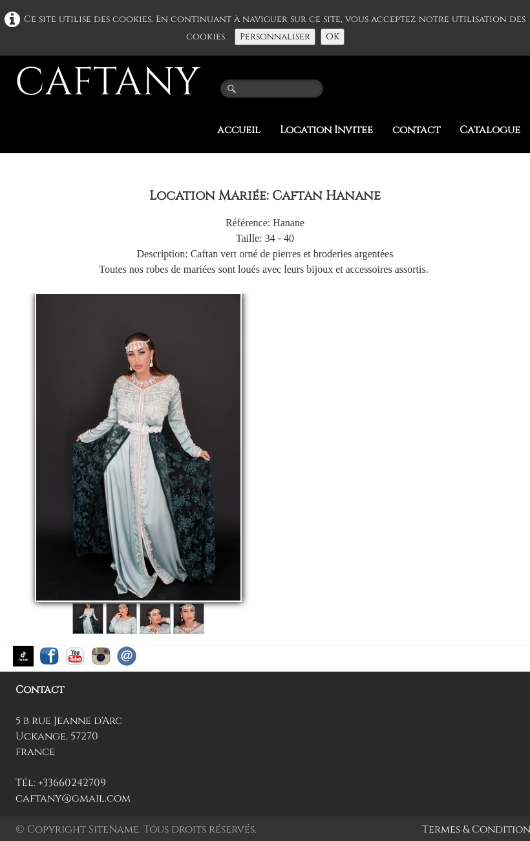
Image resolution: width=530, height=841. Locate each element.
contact (416, 130)
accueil (238, 130)
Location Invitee (326, 130)
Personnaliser (275, 36)
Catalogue (490, 130)
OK (332, 36)
